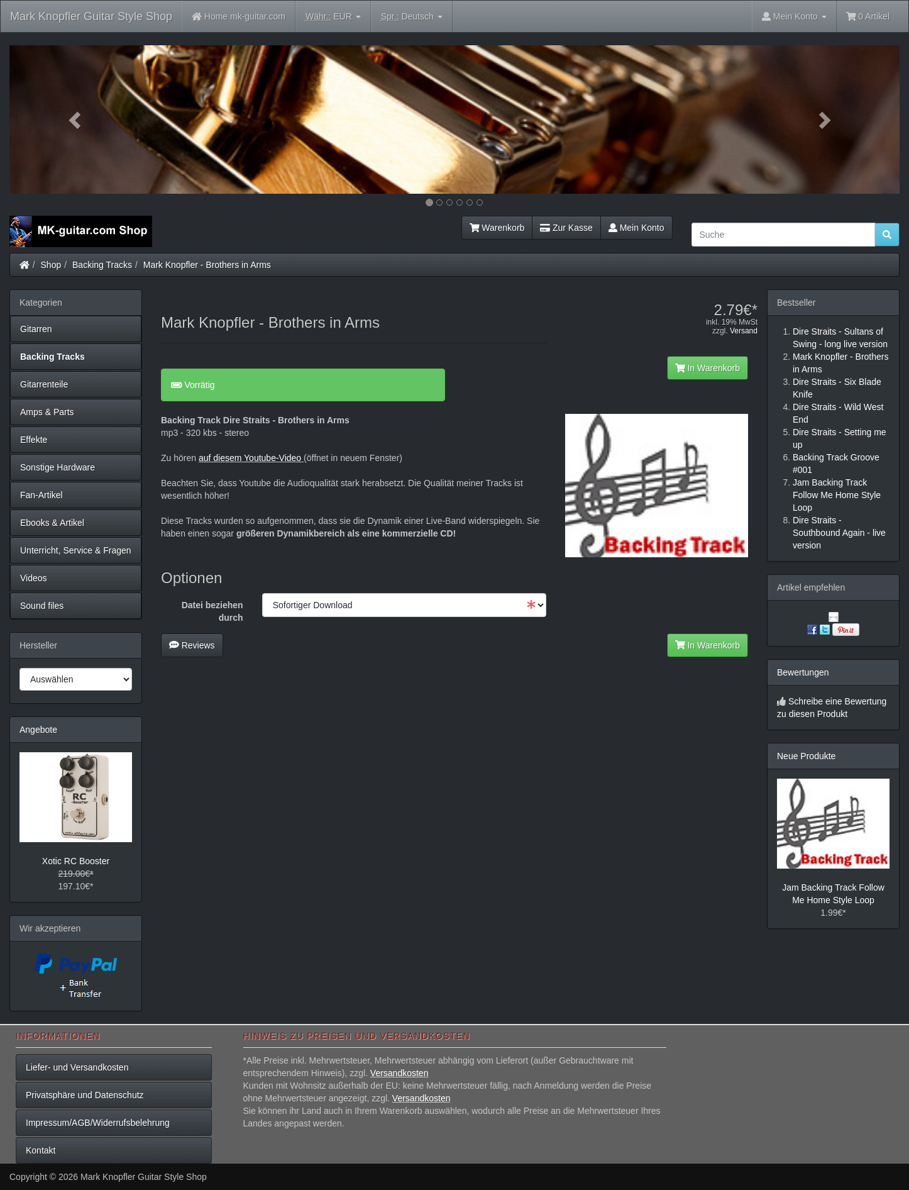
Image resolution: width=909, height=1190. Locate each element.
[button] (76, 119)
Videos (33, 578)
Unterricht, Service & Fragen (75, 550)
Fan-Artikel (41, 495)
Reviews (192, 645)
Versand (744, 330)
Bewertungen (803, 672)
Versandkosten (399, 1073)
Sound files (41, 606)
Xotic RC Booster (75, 861)
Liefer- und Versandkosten (77, 1067)
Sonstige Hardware (57, 467)
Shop (51, 265)
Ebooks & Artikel (52, 523)
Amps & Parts (47, 412)
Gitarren (36, 329)
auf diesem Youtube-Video (251, 458)
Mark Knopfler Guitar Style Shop (91, 16)
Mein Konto (636, 228)
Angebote (38, 730)
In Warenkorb (707, 368)
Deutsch (412, 16)
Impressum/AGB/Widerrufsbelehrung (98, 1123)
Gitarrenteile (44, 384)
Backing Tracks (102, 265)
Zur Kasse (566, 228)
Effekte (33, 440)
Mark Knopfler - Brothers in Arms (207, 265)
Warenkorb (497, 228)
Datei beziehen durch (212, 611)
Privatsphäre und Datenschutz (85, 1095)
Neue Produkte (806, 756)
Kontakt (40, 1150)
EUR (333, 16)
